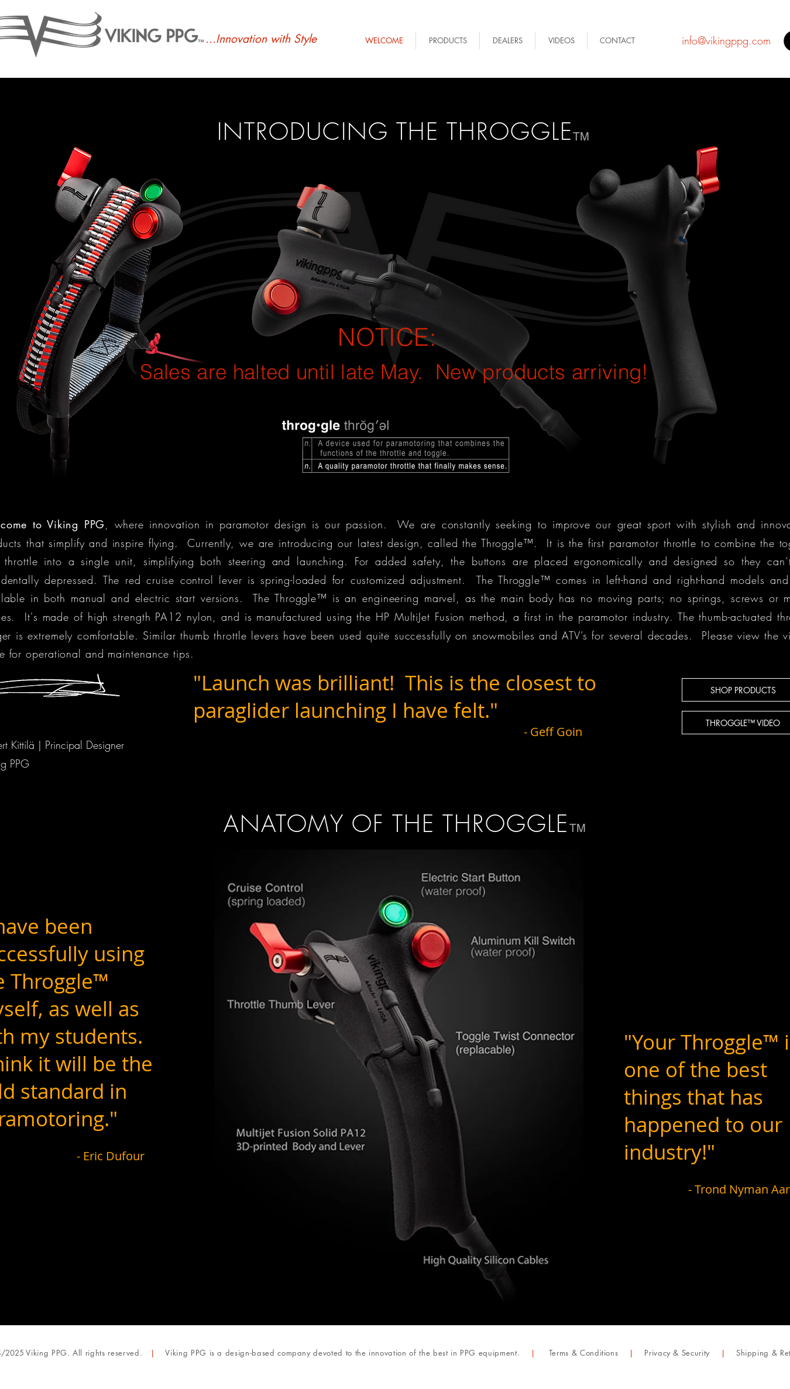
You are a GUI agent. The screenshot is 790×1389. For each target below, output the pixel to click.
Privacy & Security (677, 1352)
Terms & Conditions (584, 1352)
